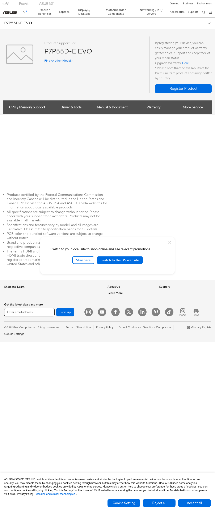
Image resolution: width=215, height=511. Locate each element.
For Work (10, 323)
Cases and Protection (68, 424)
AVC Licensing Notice (172, 336)
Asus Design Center (171, 317)
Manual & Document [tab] (112, 100)
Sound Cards (63, 310)
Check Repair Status (120, 342)
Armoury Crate (168, 348)
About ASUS (115, 285)
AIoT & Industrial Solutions (71, 361)
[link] (107, 5)
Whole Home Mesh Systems (72, 330)
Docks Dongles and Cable (71, 437)
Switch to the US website (120, 260)
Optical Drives (64, 285)
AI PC (162, 304)
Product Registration (121, 355)
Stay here (83, 260)
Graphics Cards (14, 443)
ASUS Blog (166, 342)
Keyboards (62, 393)
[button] (6, 5)
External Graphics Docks (70, 298)
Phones (8, 292)
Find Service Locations (122, 348)
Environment (167, 292)
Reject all (159, 503)
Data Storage (63, 292)
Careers (112, 292)
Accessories (11, 304)
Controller (61, 449)
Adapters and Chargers (69, 430)
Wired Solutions (65, 342)
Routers (60, 323)
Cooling (9, 456)
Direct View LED (14, 368)
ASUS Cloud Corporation (123, 323)
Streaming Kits (64, 411)
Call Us (112, 367)
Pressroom (114, 310)
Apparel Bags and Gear (69, 418)
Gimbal (59, 456)
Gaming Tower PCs (16, 399)
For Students (12, 336)
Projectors (10, 380)
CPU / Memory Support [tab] (27, 100)
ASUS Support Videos (121, 380)
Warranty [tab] (154, 100)
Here (185, 56)
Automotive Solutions (172, 330)
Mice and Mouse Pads (68, 399)
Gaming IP (61, 462)
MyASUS (113, 386)
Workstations (12, 418)
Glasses (9, 374)
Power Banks (63, 443)
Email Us (113, 361)
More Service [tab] (193, 100)
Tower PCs (10, 393)
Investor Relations (119, 304)
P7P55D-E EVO (18, 16)
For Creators (12, 330)
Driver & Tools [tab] (70, 100)
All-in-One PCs (13, 387)
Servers (59, 374)
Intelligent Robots (66, 355)
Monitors (10, 361)
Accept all (194, 503)
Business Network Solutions (72, 348)
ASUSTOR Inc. (117, 317)
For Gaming (11, 342)
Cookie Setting (124, 503)
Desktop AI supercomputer (72, 367)
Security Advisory (119, 374)
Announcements (117, 298)
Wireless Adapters (66, 336)
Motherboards (13, 437)
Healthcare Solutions (17, 298)
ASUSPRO (165, 323)
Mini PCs (9, 412)
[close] (169, 242)
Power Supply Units (16, 462)
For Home (10, 317)
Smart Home (63, 380)
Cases (8, 450)
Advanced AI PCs (170, 311)
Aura (162, 355)
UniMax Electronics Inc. (122, 329)
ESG (162, 285)
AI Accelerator (64, 304)
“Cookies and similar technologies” (55, 493)
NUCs (8, 405)
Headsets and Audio (67, 405)
